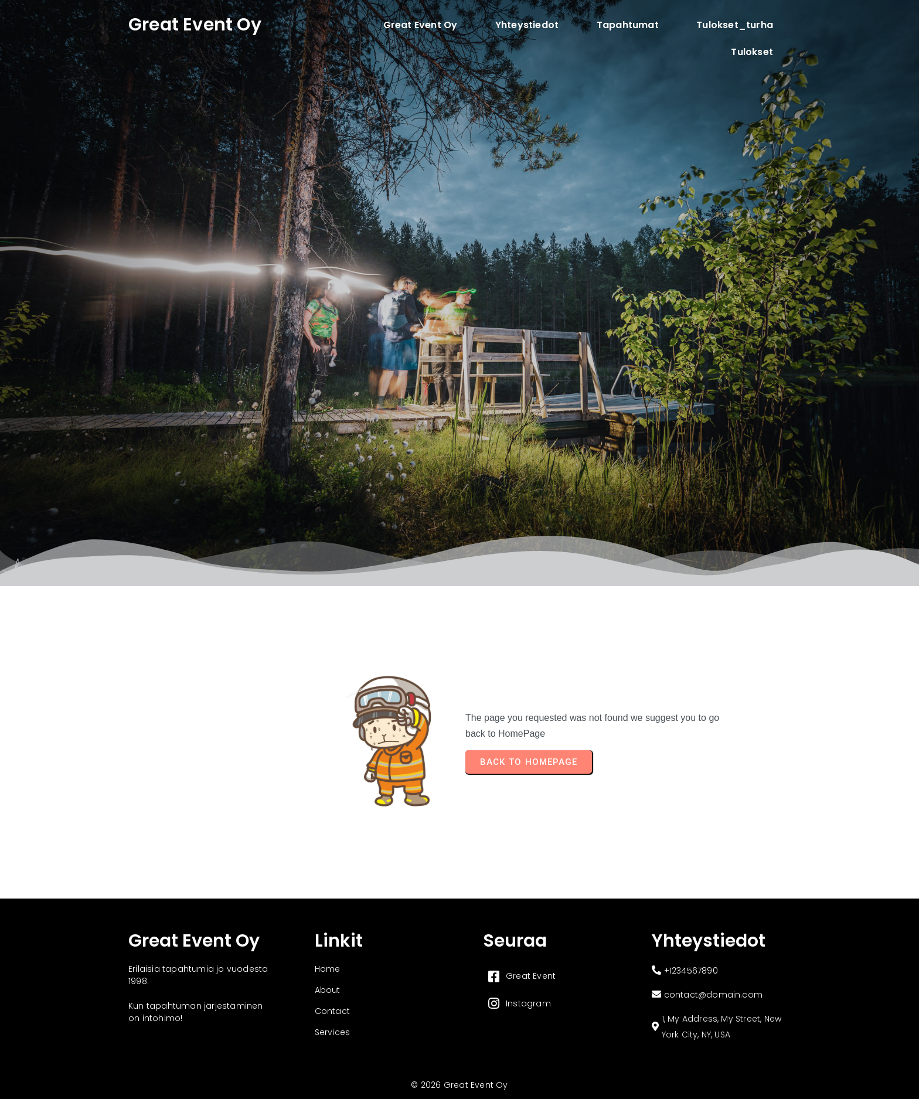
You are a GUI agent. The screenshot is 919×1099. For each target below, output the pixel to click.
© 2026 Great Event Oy (459, 1085)
